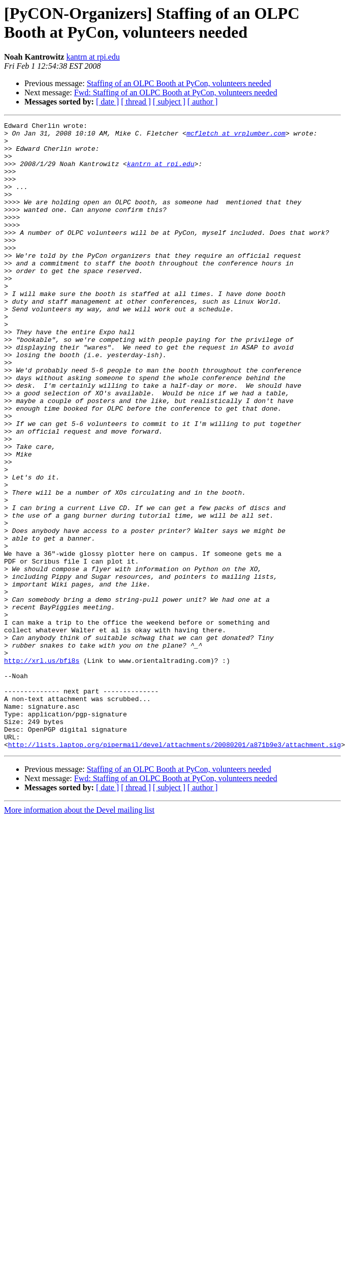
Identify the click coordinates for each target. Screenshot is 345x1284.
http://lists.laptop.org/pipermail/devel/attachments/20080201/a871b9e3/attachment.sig (174, 869)
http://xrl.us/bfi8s (41, 768)
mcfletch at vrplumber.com (236, 136)
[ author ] (202, 101)
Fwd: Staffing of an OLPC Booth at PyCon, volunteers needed (175, 92)
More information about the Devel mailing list (79, 935)
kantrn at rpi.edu (92, 56)
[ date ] (107, 101)
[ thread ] (136, 101)
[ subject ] (169, 101)
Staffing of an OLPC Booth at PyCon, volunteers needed (179, 83)
